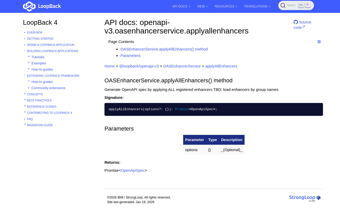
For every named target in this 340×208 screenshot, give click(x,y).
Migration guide (40, 125)
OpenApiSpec (133, 170)
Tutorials (37, 57)
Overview (34, 32)
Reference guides (41, 106)
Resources (226, 6)
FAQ (30, 118)
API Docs (181, 6)
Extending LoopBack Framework (53, 75)
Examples (38, 63)
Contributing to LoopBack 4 (49, 112)
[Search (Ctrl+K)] (296, 5)
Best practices (39, 100)
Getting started (40, 38)
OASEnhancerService (182, 66)
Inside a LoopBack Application (51, 44)
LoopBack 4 (40, 22)
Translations (257, 6)
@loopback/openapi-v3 (139, 66)
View (202, 6)
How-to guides (42, 69)
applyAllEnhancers (221, 66)
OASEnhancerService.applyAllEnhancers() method (164, 49)
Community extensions (48, 88)
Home (109, 66)
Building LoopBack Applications (52, 51)
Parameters (130, 55)
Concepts (35, 94)
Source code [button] (302, 24)
